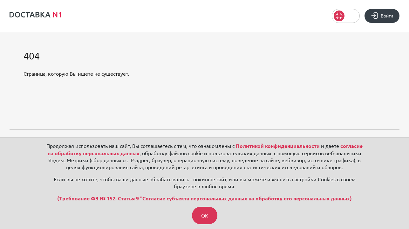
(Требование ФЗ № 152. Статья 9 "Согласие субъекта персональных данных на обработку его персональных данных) (204, 198)
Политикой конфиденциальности (278, 146)
